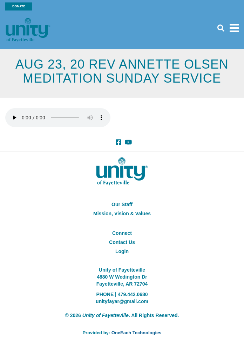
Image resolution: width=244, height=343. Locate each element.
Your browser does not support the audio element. (57, 117)
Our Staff (122, 204)
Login (122, 251)
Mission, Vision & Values (122, 213)
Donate (18, 6)
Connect (122, 233)
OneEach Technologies (136, 332)
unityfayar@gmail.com (122, 301)
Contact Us (122, 242)
